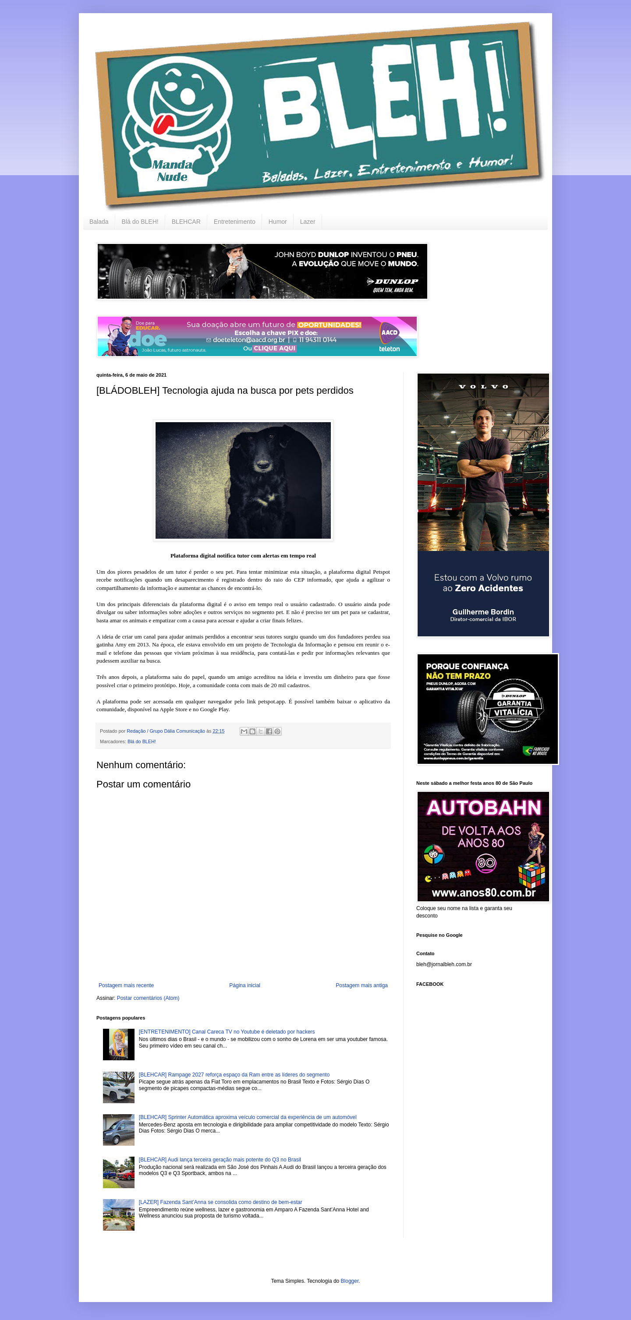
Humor (278, 221)
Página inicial (244, 985)
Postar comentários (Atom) (148, 998)
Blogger (350, 1281)
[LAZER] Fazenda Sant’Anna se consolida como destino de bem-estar (220, 1202)
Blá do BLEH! (140, 221)
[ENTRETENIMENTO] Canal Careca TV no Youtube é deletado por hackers (227, 1032)
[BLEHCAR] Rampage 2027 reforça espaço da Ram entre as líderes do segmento (234, 1075)
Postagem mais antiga (362, 985)
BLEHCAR (186, 221)
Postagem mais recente (126, 985)
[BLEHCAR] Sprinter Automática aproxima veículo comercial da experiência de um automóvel (248, 1117)
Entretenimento (234, 221)
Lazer (308, 221)
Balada (99, 221)
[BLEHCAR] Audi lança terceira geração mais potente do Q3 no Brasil (220, 1160)
